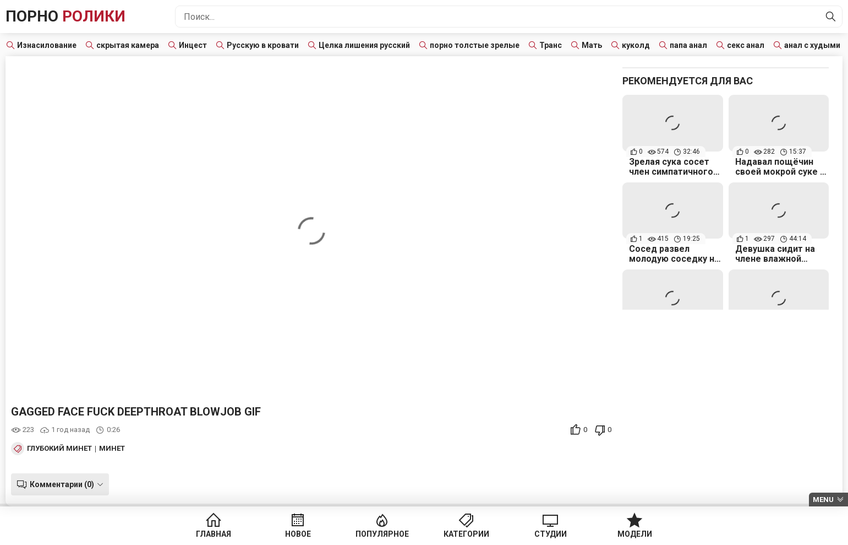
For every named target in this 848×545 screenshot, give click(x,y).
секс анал (745, 45)
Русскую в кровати (263, 45)
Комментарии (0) (62, 484)
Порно (65, 16)
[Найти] (831, 16)
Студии (550, 534)
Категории (466, 534)
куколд (636, 45)
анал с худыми (812, 45)
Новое (298, 534)
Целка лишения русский (364, 45)
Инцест (193, 45)
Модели (634, 534)
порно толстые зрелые (474, 45)
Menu (823, 499)
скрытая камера (127, 45)
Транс (550, 45)
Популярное (382, 534)
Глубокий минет (59, 448)
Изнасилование (46, 45)
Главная (213, 534)
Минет (112, 448)
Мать (592, 45)
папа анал (688, 45)
